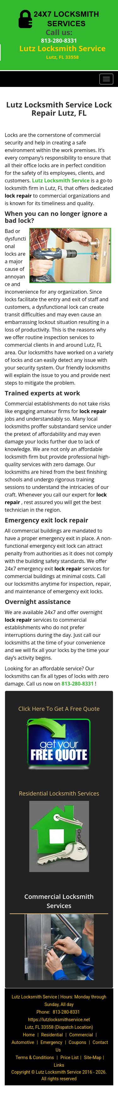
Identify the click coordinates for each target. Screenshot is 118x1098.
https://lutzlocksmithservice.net (59, 1019)
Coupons (77, 1042)
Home (29, 1034)
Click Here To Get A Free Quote (58, 708)
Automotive (23, 1042)
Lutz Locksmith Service (61, 180)
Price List (69, 1057)
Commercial (81, 1034)
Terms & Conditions (34, 1057)
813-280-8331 (59, 40)
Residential (52, 1034)
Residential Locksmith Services (59, 793)
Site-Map (92, 1057)
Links (59, 1065)
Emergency (51, 1042)
